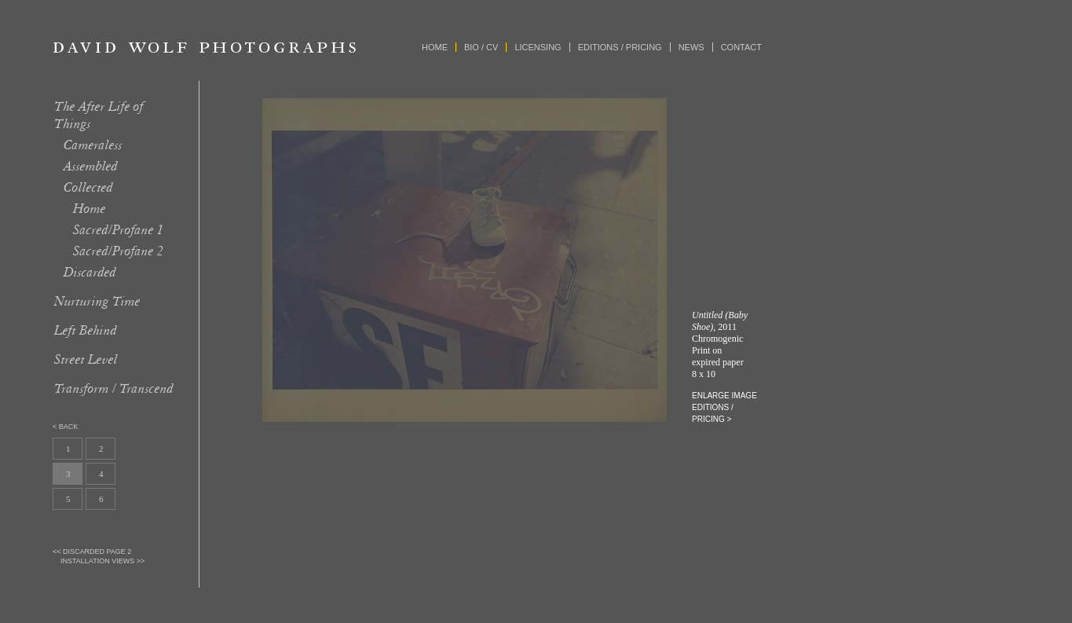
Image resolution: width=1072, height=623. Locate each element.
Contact (741, 47)
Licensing (537, 47)
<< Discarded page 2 (92, 551)
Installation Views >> (102, 561)
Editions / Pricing (620, 47)
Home (435, 47)
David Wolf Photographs (205, 47)
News (691, 47)
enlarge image (724, 395)
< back (65, 427)
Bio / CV (481, 47)
